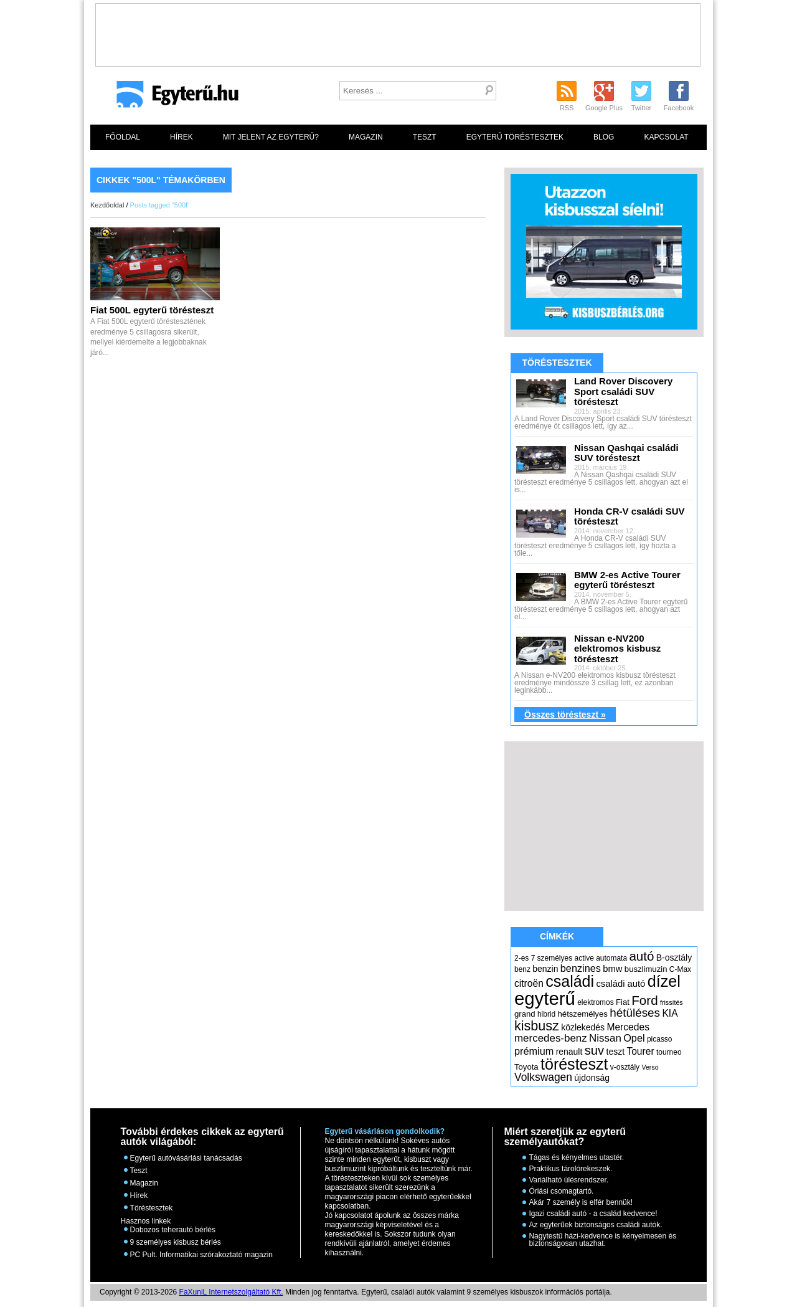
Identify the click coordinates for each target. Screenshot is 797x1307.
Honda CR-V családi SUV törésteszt (629, 516)
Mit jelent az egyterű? (271, 137)
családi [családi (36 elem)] (569, 981)
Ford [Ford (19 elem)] (644, 1000)
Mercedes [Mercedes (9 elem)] (627, 1027)
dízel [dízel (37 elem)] (664, 981)
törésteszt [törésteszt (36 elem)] (574, 1064)
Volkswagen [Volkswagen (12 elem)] (543, 1077)
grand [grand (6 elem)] (524, 1014)
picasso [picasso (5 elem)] (659, 1039)
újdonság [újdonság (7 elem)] (592, 1078)
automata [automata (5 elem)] (611, 958)
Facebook (679, 108)
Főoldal (122, 137)
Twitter (641, 108)
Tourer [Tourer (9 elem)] (640, 1051)
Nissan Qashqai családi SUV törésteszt (626, 452)
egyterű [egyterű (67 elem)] (544, 998)
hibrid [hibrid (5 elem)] (546, 1014)
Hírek (181, 137)
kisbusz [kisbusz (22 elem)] (536, 1026)
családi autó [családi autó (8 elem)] (620, 984)
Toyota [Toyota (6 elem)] (526, 1067)
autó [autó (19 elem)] (641, 956)
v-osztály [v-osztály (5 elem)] (624, 1067)
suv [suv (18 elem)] (595, 1050)
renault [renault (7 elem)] (569, 1052)
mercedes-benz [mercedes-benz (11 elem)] (550, 1038)
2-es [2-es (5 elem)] (521, 958)
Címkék (557, 936)
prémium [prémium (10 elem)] (534, 1051)
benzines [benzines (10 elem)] (580, 968)
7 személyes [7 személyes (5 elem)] (552, 958)
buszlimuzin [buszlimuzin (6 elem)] (646, 969)
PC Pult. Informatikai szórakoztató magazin (201, 1254)
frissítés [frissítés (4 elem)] (671, 1002)
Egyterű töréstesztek (515, 137)
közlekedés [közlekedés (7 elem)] (583, 1027)
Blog (603, 137)
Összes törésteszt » (565, 715)
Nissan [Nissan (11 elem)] (605, 1038)
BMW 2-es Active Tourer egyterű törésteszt (627, 580)
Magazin (366, 137)
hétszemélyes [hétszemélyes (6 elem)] (583, 1014)
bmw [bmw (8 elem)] (612, 969)
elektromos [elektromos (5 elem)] (595, 1002)
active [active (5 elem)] (584, 958)
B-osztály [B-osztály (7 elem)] (674, 957)
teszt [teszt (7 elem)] (615, 1052)
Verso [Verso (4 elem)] (649, 1067)
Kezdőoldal (107, 205)
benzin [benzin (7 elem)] (545, 969)
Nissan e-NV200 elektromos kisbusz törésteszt (617, 648)
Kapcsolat (666, 137)
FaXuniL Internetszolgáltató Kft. (231, 1292)
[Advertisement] (398, 32)
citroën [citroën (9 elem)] (529, 983)
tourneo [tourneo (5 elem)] (669, 1052)
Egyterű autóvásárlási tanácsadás (186, 1158)
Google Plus (604, 108)
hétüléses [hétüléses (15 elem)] (635, 1012)
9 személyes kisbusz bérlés (175, 1242)
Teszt (424, 137)
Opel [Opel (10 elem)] (633, 1037)
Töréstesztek (557, 363)
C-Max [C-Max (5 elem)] (680, 969)
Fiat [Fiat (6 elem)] (623, 1002)
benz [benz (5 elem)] (522, 969)
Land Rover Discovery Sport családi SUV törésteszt (623, 391)
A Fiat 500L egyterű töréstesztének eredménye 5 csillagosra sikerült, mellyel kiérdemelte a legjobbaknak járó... (152, 332)
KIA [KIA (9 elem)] (669, 1013)
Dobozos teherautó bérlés (172, 1229)
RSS (567, 108)
